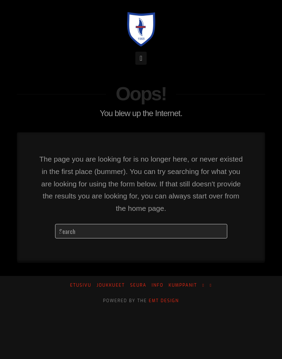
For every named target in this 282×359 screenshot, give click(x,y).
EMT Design (164, 301)
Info (158, 285)
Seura (138, 285)
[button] (140, 58)
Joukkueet (110, 285)
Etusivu (80, 285)
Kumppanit (183, 285)
